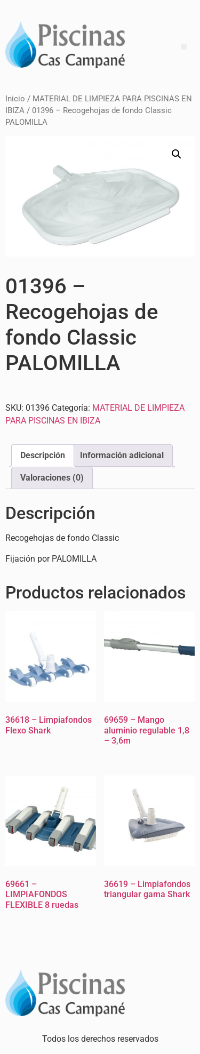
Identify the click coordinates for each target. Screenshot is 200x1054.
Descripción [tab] (42, 455)
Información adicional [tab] (122, 455)
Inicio (15, 98)
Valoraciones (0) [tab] (52, 478)
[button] (176, 154)
